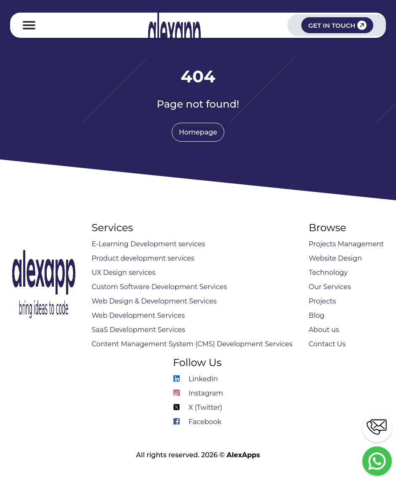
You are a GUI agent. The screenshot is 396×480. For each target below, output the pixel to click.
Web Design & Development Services (154, 301)
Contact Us (327, 344)
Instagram (198, 393)
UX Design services (124, 273)
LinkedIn (195, 379)
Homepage (198, 132)
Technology (328, 273)
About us (324, 330)
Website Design (335, 258)
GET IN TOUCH (337, 25)
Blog (316, 315)
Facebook (197, 422)
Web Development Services (138, 315)
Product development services (143, 258)
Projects (322, 301)
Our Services (330, 287)
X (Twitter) (197, 407)
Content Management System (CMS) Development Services (192, 344)
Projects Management (346, 244)
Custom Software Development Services (159, 287)
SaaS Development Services (138, 330)
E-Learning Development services (148, 244)
